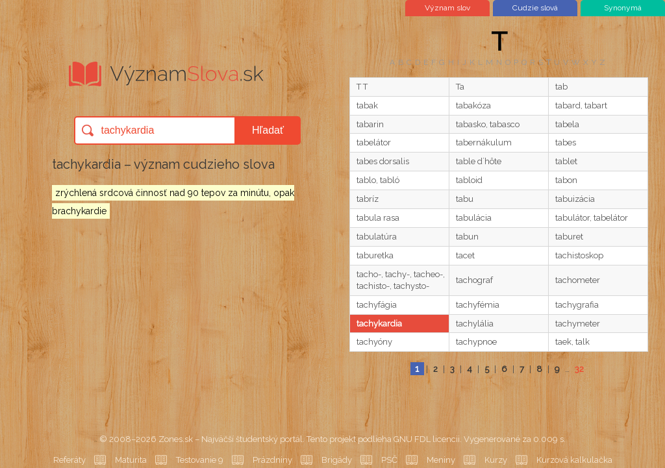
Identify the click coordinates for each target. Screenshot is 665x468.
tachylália (475, 323)
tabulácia (474, 218)
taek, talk (572, 342)
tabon (566, 180)
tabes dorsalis (383, 161)
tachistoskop (579, 255)
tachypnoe (476, 342)
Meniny (441, 460)
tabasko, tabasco (488, 124)
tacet (465, 255)
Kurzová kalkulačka (574, 460)
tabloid (469, 180)
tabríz (368, 199)
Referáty (69, 460)
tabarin (370, 124)
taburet (569, 236)
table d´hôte (478, 161)
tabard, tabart (581, 105)
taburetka (375, 255)
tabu (464, 199)
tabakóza (473, 105)
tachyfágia (377, 305)
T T (362, 87)
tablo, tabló (378, 180)
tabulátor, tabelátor (591, 218)
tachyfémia (477, 305)
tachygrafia (577, 305)
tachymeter (577, 323)
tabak (367, 105)
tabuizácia (575, 199)
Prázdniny (272, 460)
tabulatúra (377, 236)
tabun (467, 236)
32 (579, 369)
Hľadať (268, 130)
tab (561, 87)
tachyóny (374, 342)
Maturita (131, 460)
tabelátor (374, 142)
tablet (566, 161)
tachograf (474, 280)
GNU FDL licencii (427, 439)
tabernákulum (484, 142)
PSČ (389, 460)
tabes (565, 142)
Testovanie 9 (199, 460)
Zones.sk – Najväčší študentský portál (230, 439)
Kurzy (495, 460)
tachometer (577, 280)
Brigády (336, 460)
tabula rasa (378, 218)
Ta (460, 87)
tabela (567, 124)
